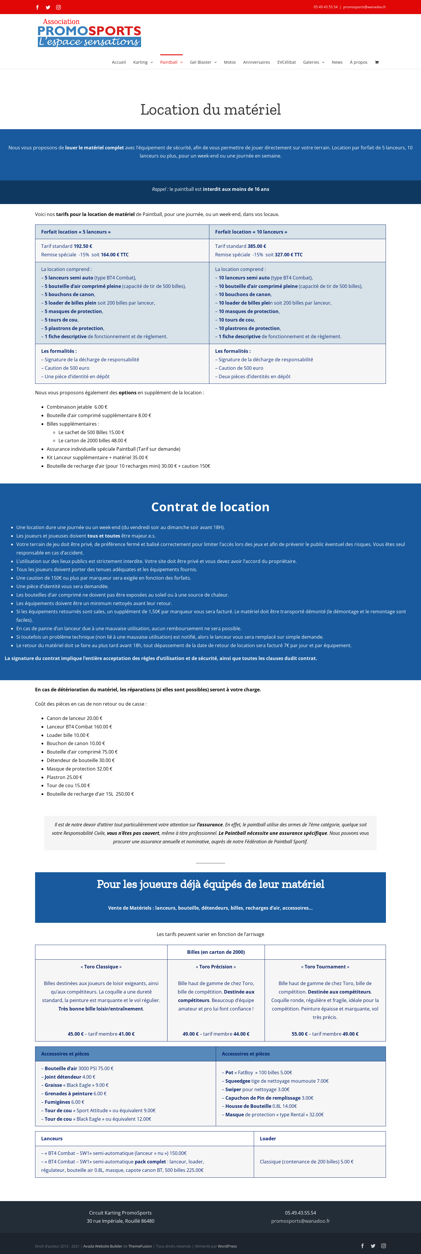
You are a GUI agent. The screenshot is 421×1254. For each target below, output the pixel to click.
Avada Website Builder (102, 1246)
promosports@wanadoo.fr (364, 6)
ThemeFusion (140, 1246)
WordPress (227, 1246)
